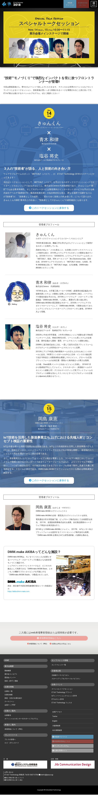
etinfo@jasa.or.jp (46, 779)
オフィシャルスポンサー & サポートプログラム (21, 723)
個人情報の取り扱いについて (15, 782)
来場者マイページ (60, 741)
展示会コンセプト (11, 679)
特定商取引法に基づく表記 (14, 784)
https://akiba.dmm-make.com (19, 593)
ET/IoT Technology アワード (62, 697)
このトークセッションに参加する (49, 208)
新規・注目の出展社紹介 (13, 703)
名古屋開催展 (56, 734)
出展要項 (8, 720)
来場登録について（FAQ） (34, 648)
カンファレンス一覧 (59, 669)
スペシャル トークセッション (62, 693)
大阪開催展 (56, 730)
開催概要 (8, 675)
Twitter (54, 721)
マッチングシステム (61, 750)
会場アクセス (56, 716)
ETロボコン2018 (58, 703)
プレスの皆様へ (10, 744)
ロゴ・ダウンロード (12, 747)
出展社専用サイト (60, 754)
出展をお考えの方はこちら (63, 648)
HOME (7, 665)
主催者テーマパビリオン (60, 679)
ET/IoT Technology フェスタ (62, 707)
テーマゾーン (9, 706)
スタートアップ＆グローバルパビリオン (66, 683)
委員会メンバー (10, 682)
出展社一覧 (9, 696)
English (54, 725)
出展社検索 (9, 699)
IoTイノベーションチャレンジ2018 (64, 700)
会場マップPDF (10, 709)
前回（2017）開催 (11, 685)
